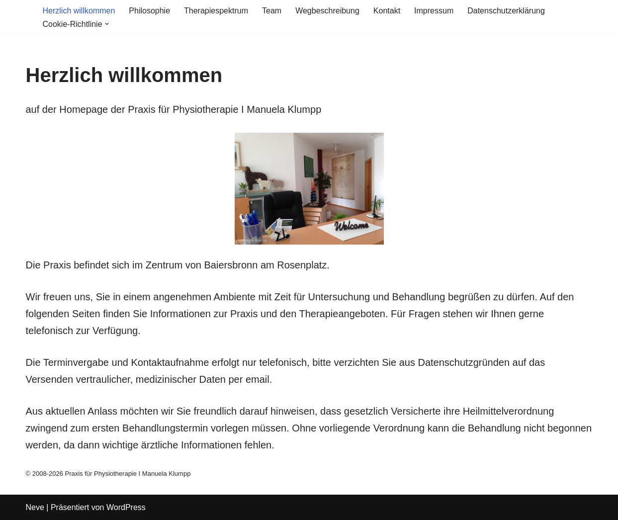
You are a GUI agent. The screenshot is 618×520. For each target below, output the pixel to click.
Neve (35, 507)
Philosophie (149, 10)
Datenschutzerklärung (506, 10)
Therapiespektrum (216, 10)
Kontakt (386, 10)
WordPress (126, 507)
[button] (107, 24)
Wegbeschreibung (327, 10)
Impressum (433, 10)
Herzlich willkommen (79, 10)
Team (271, 10)
